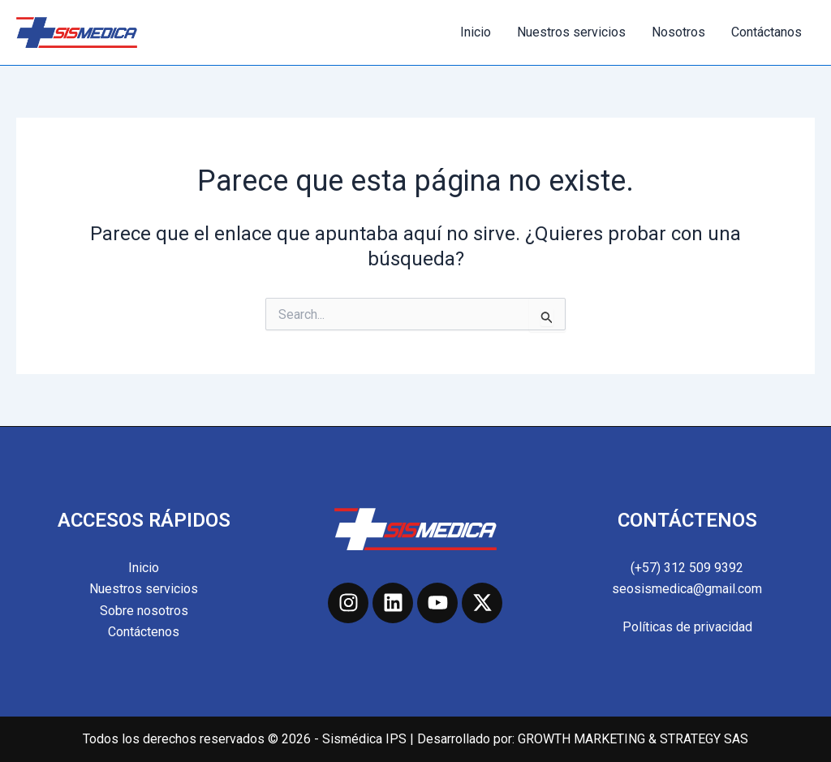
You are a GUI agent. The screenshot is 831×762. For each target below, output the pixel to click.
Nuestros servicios (571, 32)
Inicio (475, 32)
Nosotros (678, 32)
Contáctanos (766, 32)
